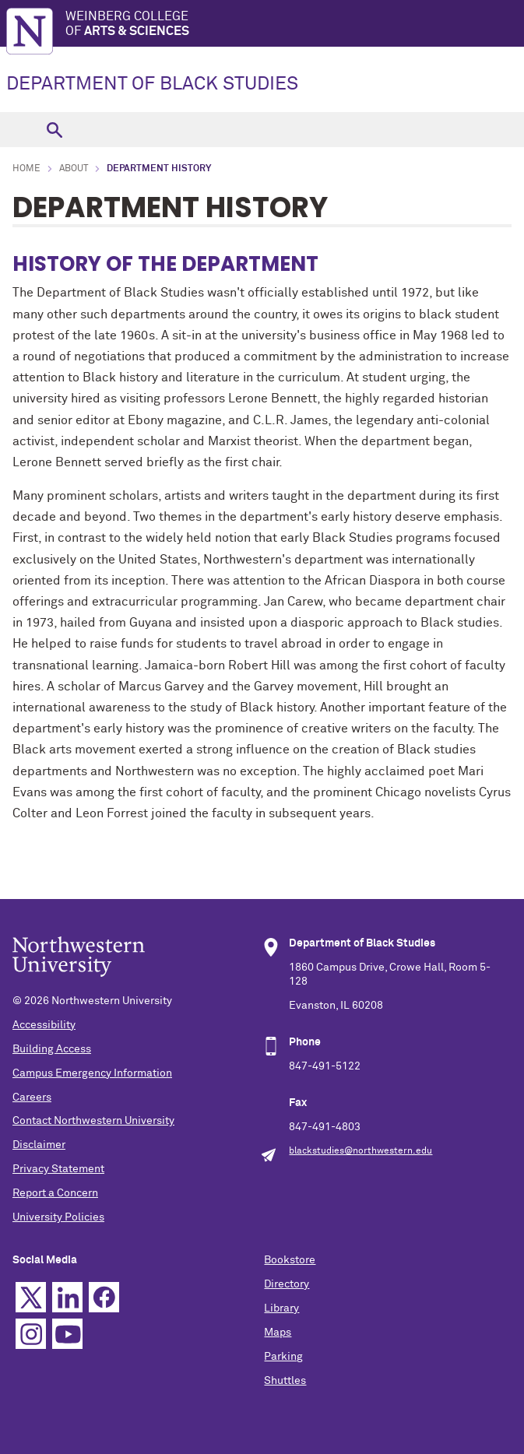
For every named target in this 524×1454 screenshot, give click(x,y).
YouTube (67, 1334)
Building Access (51, 1049)
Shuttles (285, 1380)
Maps (277, 1332)
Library (281, 1308)
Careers (31, 1097)
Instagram (31, 1334)
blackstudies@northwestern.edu (360, 1151)
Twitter (31, 1297)
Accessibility (44, 1025)
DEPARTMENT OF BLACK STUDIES (152, 84)
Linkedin (67, 1297)
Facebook (104, 1297)
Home (26, 169)
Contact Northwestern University (93, 1120)
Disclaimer (38, 1145)
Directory (286, 1284)
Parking (283, 1356)
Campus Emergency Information (92, 1073)
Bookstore (289, 1260)
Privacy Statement (58, 1169)
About (73, 169)
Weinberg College (294, 24)
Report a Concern (55, 1193)
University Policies (58, 1217)
